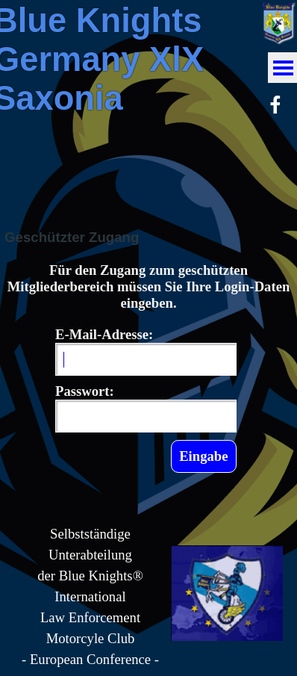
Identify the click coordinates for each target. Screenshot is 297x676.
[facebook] (275, 105)
